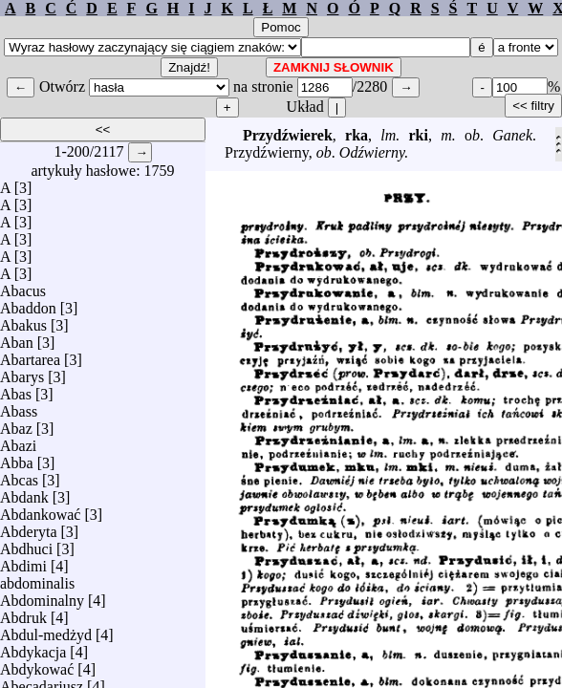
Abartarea (30, 355)
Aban (16, 338)
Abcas (19, 475)
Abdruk (23, 613)
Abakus (23, 320)
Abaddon (28, 303)
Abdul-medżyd (46, 630)
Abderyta (28, 527)
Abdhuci (26, 544)
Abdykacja (33, 647)
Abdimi (23, 561)
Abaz (16, 424)
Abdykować (37, 664)
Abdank (24, 492)
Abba (16, 458)
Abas (16, 389)
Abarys (22, 372)
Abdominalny (42, 596)
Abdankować (40, 510)
